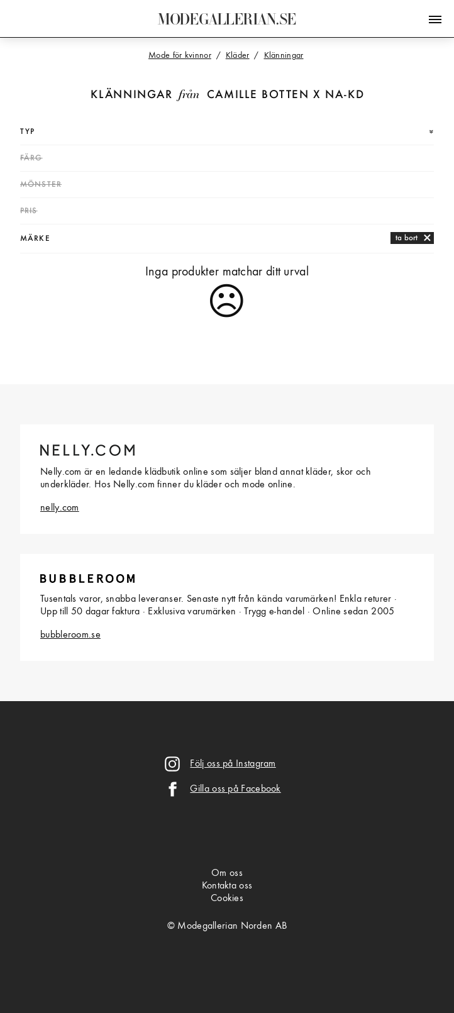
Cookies (227, 899)
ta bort (407, 238)
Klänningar (131, 95)
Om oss (227, 873)
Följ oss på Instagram (232, 764)
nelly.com (59, 508)
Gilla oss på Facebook (235, 789)
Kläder (238, 55)
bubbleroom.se (70, 635)
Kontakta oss (227, 886)
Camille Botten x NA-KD (286, 95)
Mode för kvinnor (179, 55)
